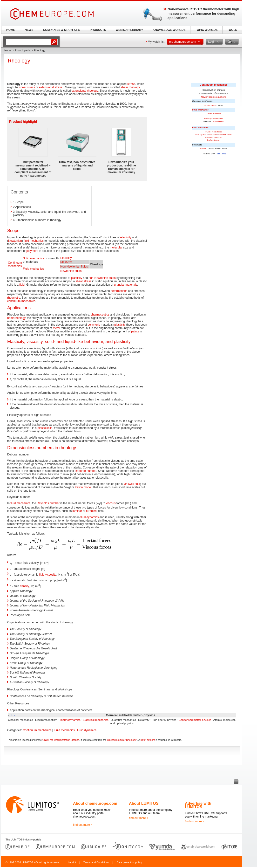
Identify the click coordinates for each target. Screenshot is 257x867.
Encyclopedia (22, 50)
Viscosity (212, 134)
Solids (209, 114)
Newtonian (15, 240)
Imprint (72, 862)
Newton (203, 149)
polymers (32, 251)
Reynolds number (48, 503)
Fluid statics (217, 132)
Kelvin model (83, 487)
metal (56, 328)
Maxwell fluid (131, 484)
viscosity (50, 574)
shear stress (27, 87)
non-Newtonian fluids (102, 278)
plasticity (76, 278)
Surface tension (213, 140)
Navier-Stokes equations (213, 97)
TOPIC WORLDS (206, 30)
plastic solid (44, 428)
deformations (119, 291)
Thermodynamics (69, 719)
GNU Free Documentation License (60, 740)
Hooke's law (218, 118)
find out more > (82, 824)
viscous (110, 503)
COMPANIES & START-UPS (61, 30)
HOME (10, 30)
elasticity (125, 237)
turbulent (91, 511)
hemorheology (16, 318)
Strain (213, 105)
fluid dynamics (89, 517)
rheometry (13, 297)
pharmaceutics (100, 314)
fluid (22, 284)
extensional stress (50, 87)
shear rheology (130, 87)
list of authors (148, 740)
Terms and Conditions (96, 862)
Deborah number (85, 471)
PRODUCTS (98, 30)
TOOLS (232, 30)
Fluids (207, 132)
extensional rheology (85, 90)
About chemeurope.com (95, 803)
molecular (116, 247)
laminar (77, 511)
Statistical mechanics (95, 719)
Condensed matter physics (195, 719)
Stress (207, 105)
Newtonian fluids (225, 134)
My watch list (156, 41)
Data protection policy (129, 862)
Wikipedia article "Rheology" (122, 740)
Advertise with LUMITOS (198, 805)
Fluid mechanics (200, 127)
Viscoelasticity (218, 121)
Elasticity (217, 114)
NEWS (29, 30)
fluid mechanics (34, 240)
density (24, 586)
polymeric (94, 324)
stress (131, 84)
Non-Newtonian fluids (214, 137)
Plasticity (207, 118)
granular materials (125, 284)
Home (7, 50)
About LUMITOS (143, 803)
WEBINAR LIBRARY (129, 30)
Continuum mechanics (214, 84)
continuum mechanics (21, 301)
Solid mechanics (200, 110)
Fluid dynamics (202, 134)
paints (135, 331)
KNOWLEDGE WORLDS (169, 30)
